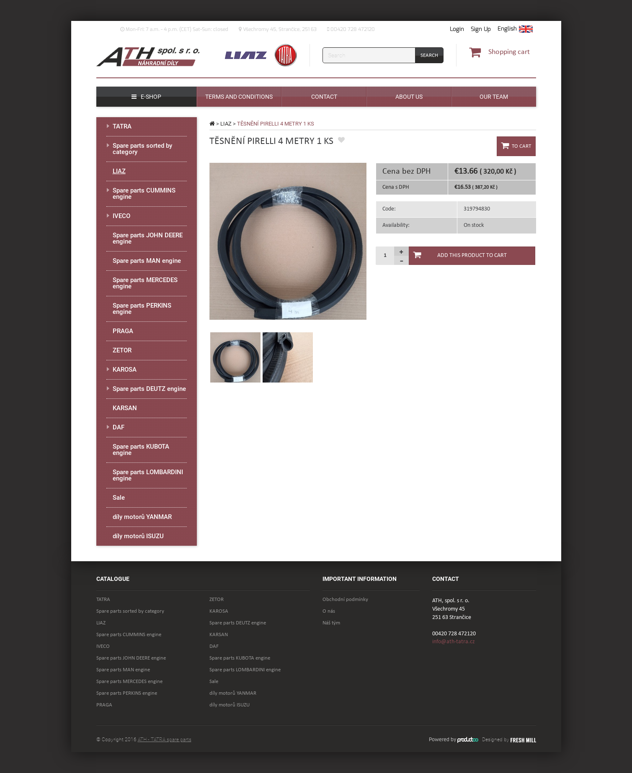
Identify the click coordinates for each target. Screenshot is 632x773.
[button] (515, 29)
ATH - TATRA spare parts (164, 739)
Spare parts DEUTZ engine (149, 389)
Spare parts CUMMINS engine (144, 193)
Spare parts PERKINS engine (142, 309)
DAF (118, 427)
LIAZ (226, 124)
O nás (328, 611)
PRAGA (123, 331)
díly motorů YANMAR (142, 517)
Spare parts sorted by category (142, 149)
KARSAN (125, 408)
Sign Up (481, 29)
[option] (287, 241)
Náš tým (331, 623)
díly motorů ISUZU (138, 536)
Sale (119, 497)
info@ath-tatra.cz (453, 642)
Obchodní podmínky (345, 599)
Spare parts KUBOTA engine (141, 450)
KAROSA (125, 369)
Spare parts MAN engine (147, 261)
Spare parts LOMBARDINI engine (148, 475)
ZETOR (122, 350)
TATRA (122, 126)
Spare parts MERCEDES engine (145, 283)
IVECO (121, 216)
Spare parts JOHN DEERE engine (148, 238)
